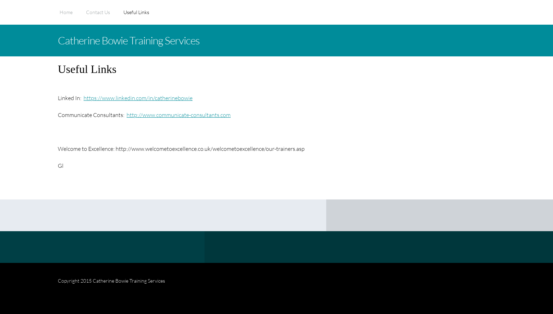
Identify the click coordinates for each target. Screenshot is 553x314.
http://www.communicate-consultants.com (179, 114)
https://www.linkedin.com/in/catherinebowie (138, 97)
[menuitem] (66, 16)
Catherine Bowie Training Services (129, 40)
